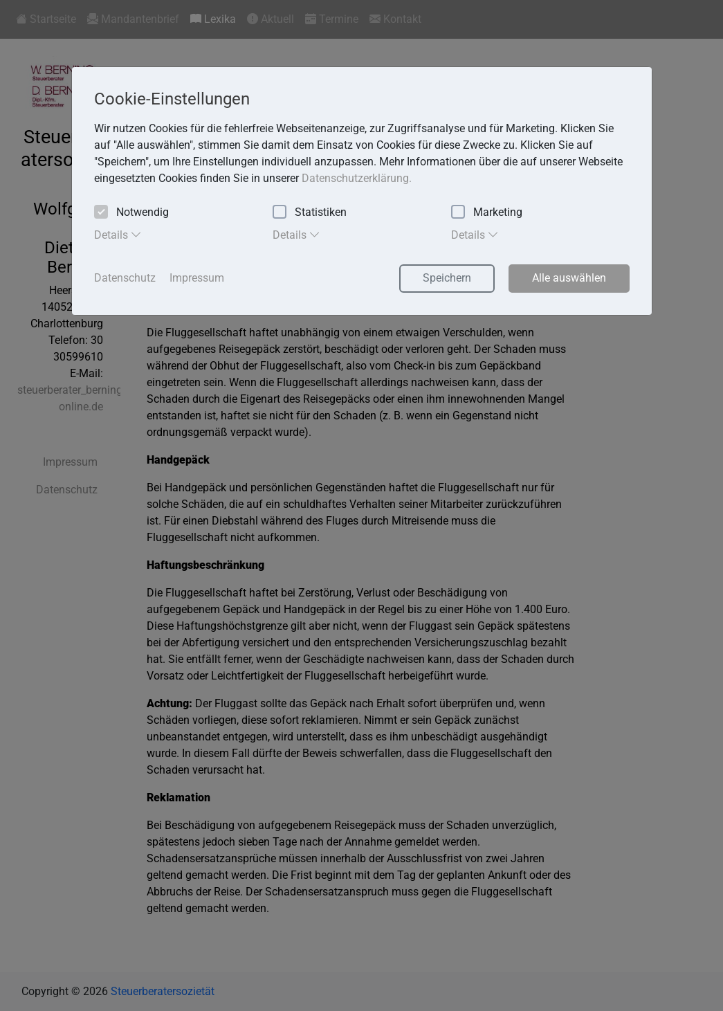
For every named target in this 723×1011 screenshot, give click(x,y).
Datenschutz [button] (125, 277)
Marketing (486, 213)
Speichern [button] (447, 277)
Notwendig (131, 213)
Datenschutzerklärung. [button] (357, 178)
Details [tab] (118, 235)
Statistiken (310, 213)
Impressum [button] (197, 277)
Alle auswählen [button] (569, 277)
